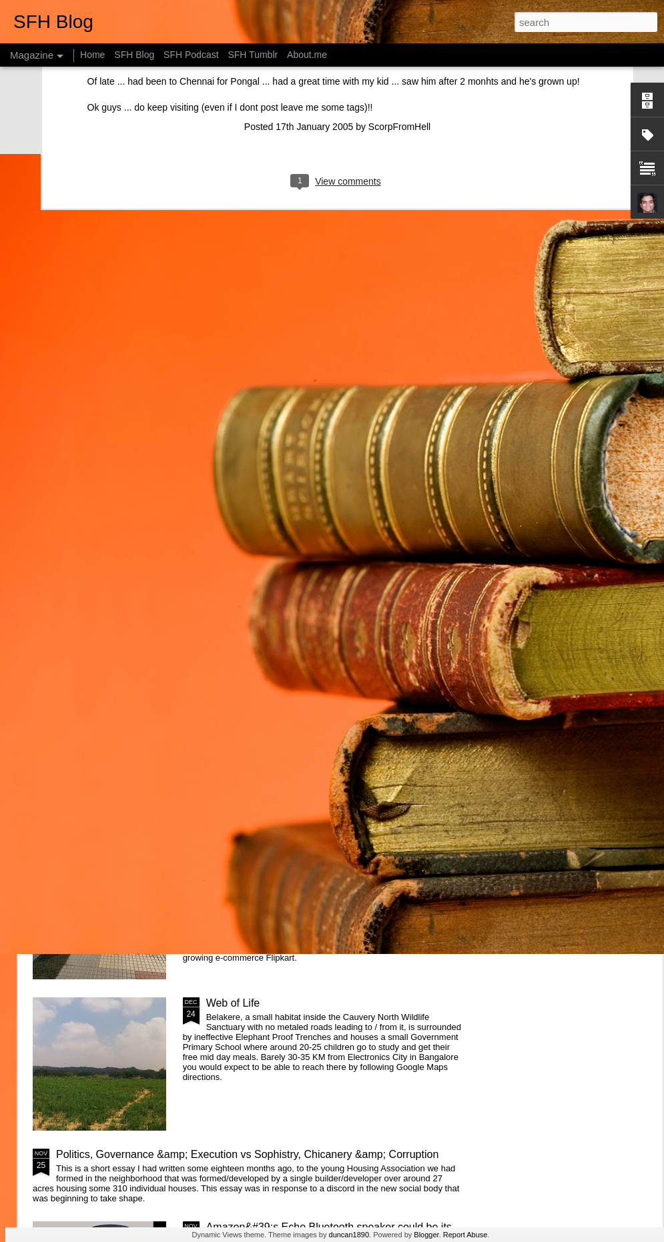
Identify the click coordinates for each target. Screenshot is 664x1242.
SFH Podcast (190, 54)
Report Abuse (465, 1235)
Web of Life (233, 1003)
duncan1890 (349, 1235)
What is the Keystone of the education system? (317, 549)
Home (92, 54)
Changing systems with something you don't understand (111, 448)
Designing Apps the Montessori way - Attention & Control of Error (580, 454)
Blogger (426, 1235)
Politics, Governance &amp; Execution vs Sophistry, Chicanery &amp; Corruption (247, 1154)
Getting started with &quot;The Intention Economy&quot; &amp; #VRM (300, 706)
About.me (307, 54)
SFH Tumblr (253, 54)
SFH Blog (134, 54)
